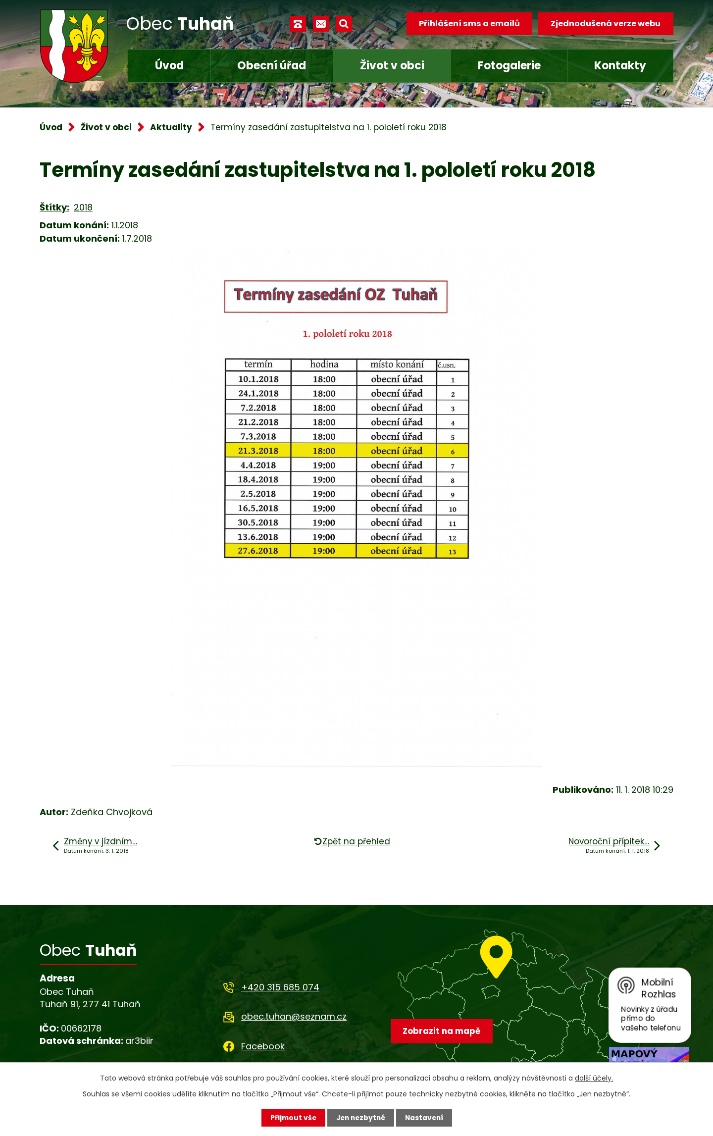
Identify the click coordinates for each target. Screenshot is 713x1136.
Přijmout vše (290, 1118)
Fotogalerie (509, 65)
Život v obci (392, 65)
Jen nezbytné (360, 1118)
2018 (83, 207)
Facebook (263, 1046)
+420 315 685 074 (280, 987)
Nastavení (426, 1118)
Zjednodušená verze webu (606, 23)
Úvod (169, 65)
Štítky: (54, 207)
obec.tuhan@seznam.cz (294, 1016)
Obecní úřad (271, 65)
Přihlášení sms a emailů (468, 23)
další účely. (594, 1078)
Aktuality (171, 127)
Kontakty (620, 65)
